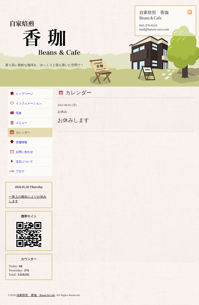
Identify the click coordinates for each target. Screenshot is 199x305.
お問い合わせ (24, 151)
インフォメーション (29, 103)
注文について (24, 161)
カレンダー (23, 132)
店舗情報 (21, 142)
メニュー (21, 122)
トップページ (24, 93)
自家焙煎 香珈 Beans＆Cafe (35, 295)
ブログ (20, 171)
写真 (18, 113)
